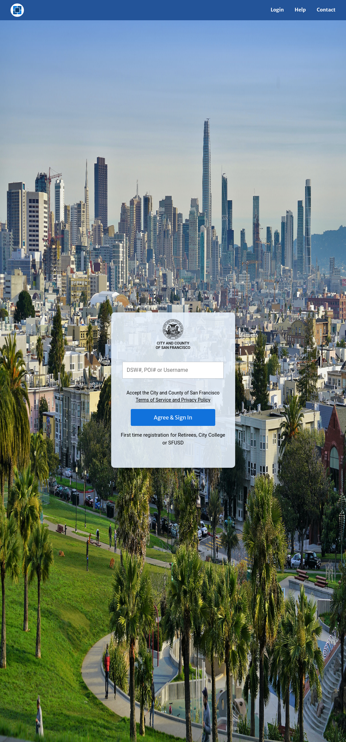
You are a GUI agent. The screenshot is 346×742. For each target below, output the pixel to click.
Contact (326, 10)
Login (277, 10)
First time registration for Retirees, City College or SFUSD (173, 439)
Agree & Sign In (173, 417)
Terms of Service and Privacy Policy (172, 400)
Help (300, 10)
